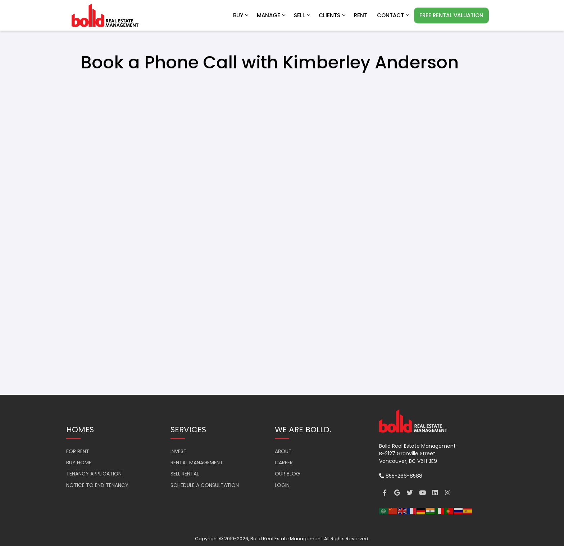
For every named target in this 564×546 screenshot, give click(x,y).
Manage (272, 15)
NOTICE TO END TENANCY (97, 485)
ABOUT (283, 451)
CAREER (284, 462)
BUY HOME (78, 462)
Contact (393, 15)
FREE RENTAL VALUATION (451, 15)
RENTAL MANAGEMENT (196, 462)
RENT (360, 15)
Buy (241, 15)
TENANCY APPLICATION (94, 473)
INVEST (178, 451)
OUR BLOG (287, 473)
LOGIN (282, 485)
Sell (302, 15)
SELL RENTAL (184, 473)
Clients (333, 15)
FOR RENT (77, 451)
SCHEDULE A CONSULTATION (204, 485)
